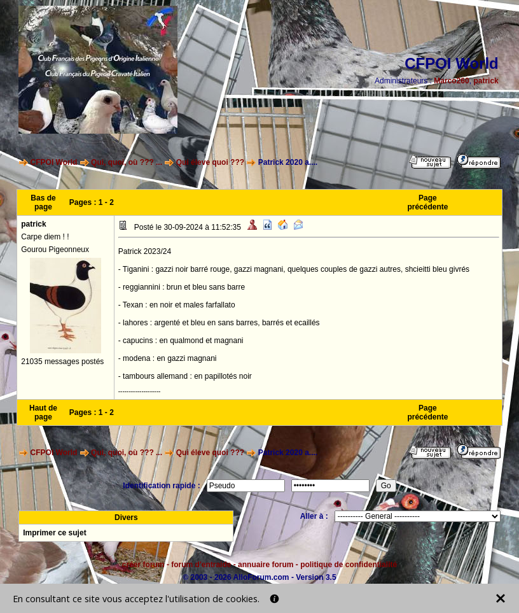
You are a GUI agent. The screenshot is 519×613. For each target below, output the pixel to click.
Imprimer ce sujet (54, 532)
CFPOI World (54, 162)
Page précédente (427, 202)
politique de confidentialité (348, 564)
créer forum (143, 564)
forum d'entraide (201, 564)
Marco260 (451, 80)
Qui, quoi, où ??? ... (126, 162)
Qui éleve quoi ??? (210, 162)
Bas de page (43, 202)
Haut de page (43, 412)
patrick (485, 80)
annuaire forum (265, 564)
